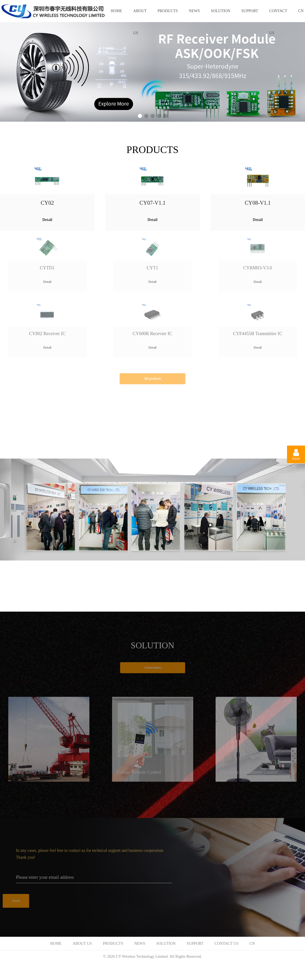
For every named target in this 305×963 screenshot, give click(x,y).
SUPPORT (249, 11)
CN (252, 943)
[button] (140, 116)
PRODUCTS (167, 11)
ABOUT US (139, 15)
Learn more (153, 667)
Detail (47, 220)
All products (152, 379)
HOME (116, 11)
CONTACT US (278, 15)
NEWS (194, 11)
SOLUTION (220, 11)
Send (16, 900)
